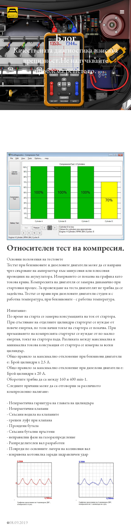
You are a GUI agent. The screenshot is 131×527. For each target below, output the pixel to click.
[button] (122, 12)
